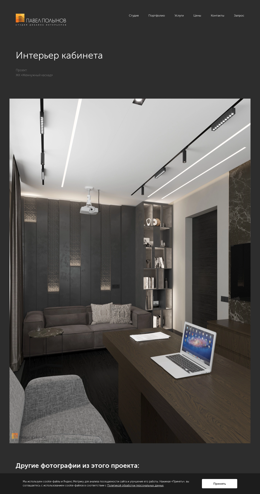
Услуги (179, 15)
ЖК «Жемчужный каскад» (34, 75)
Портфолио (156, 15)
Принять (219, 483)
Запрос (239, 15)
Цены (197, 15)
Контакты (217, 15)
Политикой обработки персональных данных (135, 485)
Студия (134, 15)
